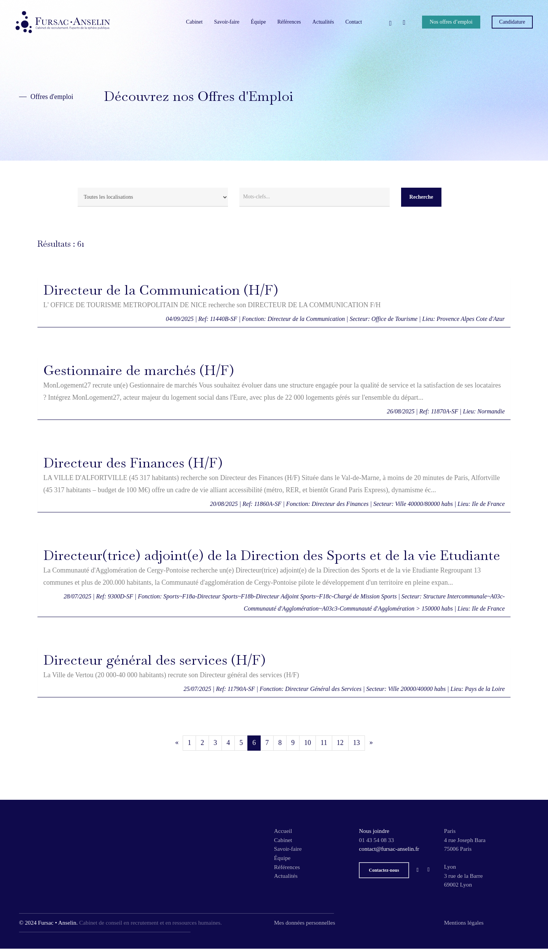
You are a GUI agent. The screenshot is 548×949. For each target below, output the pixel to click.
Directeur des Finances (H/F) (133, 463)
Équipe (282, 858)
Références (287, 867)
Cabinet (283, 840)
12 (340, 742)
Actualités (286, 875)
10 (307, 742)
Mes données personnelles (304, 922)
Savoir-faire (288, 848)
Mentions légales (464, 922)
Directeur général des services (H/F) (154, 660)
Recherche (421, 197)
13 (356, 742)
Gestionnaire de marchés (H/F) (138, 370)
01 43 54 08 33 (376, 840)
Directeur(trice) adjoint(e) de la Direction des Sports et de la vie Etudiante (271, 555)
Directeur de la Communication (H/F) (160, 290)
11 (323, 742)
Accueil (283, 831)
